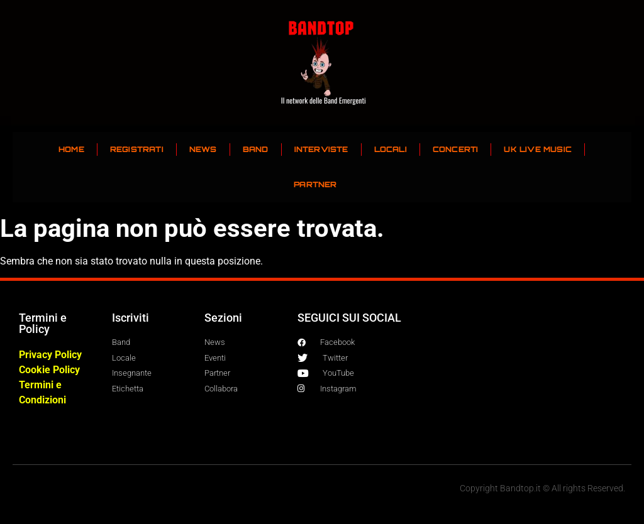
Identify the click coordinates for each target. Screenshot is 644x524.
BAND (256, 149)
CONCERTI (456, 149)
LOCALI (390, 149)
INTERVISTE (321, 149)
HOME (71, 149)
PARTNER (315, 184)
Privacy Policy (50, 355)
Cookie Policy (49, 370)
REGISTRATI (137, 149)
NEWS (203, 149)
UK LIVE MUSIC (538, 149)
